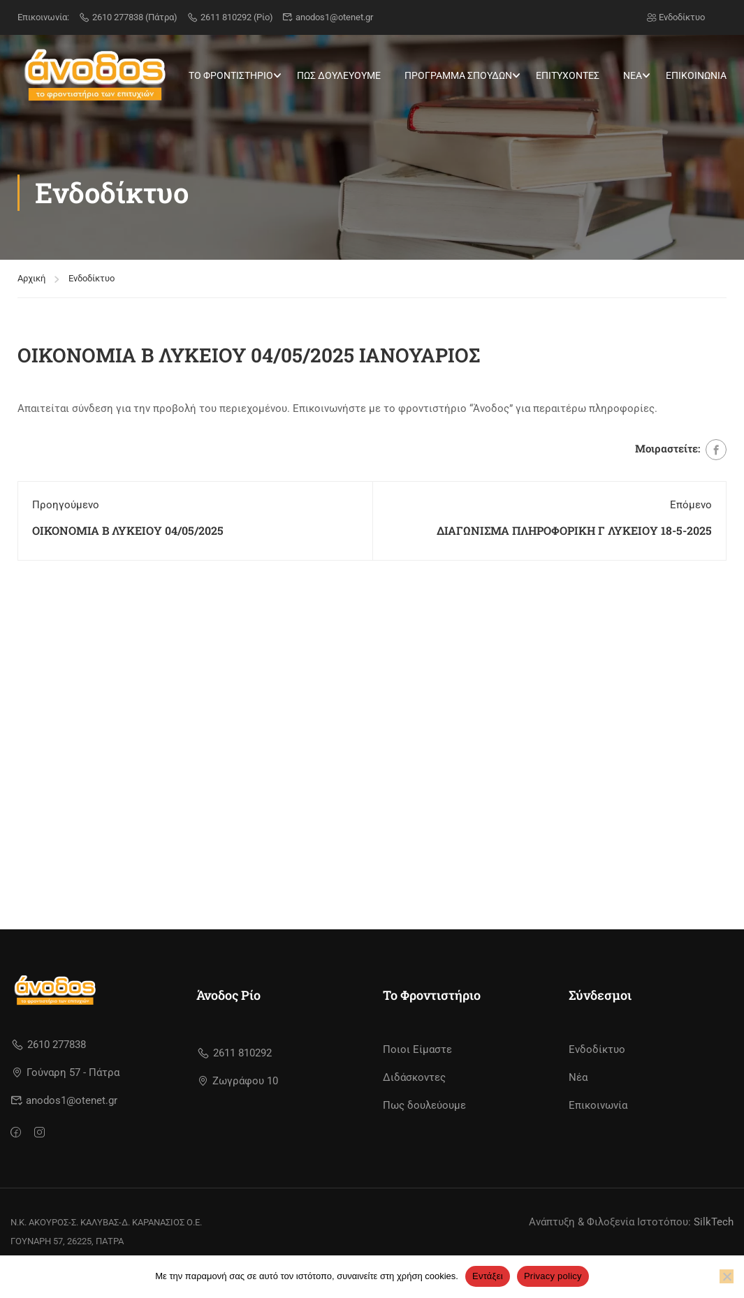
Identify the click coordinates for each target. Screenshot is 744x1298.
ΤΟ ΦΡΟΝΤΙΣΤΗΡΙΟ (231, 75)
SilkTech (714, 1222)
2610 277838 (48, 1044)
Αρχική (31, 268)
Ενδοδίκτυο (676, 17)
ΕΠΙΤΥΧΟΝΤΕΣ (567, 75)
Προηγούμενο (65, 494)
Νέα (578, 1077)
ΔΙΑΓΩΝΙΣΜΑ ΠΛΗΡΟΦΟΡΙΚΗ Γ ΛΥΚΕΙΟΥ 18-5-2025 (574, 519)
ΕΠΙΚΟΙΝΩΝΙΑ (696, 75)
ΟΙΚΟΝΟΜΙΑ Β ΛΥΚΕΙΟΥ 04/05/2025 (128, 519)
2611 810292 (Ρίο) (230, 17)
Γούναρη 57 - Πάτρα (66, 1072)
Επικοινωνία (598, 1105)
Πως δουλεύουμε (424, 1105)
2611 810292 (234, 1053)
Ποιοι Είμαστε (417, 1049)
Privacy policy (553, 1276)
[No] (727, 1276)
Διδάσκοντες (414, 1077)
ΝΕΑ (632, 75)
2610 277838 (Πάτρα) (127, 17)
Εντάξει (487, 1276)
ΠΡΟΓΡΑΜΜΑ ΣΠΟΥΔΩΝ (458, 75)
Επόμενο (691, 494)
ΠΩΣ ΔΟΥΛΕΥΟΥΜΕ (339, 75)
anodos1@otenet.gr (327, 17)
